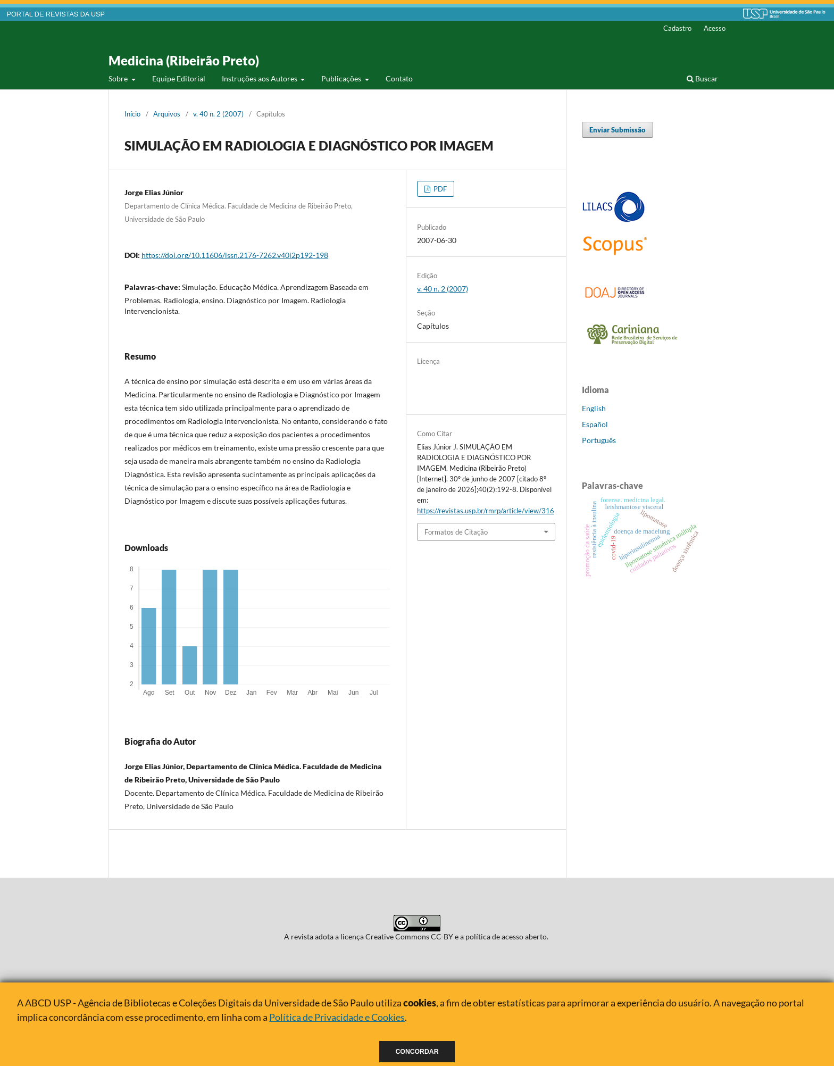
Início (132, 114)
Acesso (714, 28)
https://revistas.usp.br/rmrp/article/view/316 (485, 510)
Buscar (702, 78)
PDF (439, 189)
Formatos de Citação (456, 532)
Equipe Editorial (178, 78)
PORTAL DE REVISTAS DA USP (56, 14)
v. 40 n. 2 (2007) (218, 114)
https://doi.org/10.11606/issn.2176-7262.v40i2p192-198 (234, 255)
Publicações (342, 78)
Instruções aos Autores (260, 78)
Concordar (417, 1051)
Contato (399, 78)
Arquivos (166, 114)
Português (599, 440)
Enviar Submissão (617, 130)
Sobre (119, 78)
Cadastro (677, 28)
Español (595, 424)
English (594, 408)
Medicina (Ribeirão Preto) (184, 60)
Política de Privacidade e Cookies (337, 1017)
